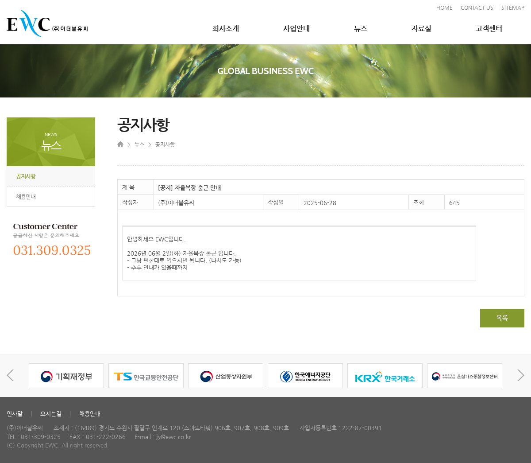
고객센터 (489, 28)
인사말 (15, 413)
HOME (444, 7)
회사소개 (225, 28)
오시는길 (51, 413)
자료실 (421, 28)
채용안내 (25, 196)
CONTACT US (477, 7)
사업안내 (296, 28)
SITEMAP (512, 7)
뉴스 (360, 28)
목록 (502, 317)
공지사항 (25, 176)
